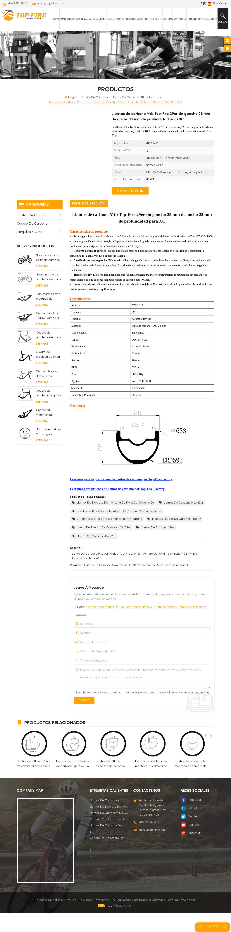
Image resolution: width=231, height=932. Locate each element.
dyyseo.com (188, 919)
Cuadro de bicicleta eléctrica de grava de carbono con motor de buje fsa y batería (49, 354)
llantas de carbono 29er (157, 546)
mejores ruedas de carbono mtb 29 (176, 538)
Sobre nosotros (136, 37)
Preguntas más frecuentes (199, 37)
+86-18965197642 (17, 3)
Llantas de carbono (92, 37)
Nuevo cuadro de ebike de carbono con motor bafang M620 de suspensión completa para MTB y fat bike (48, 277)
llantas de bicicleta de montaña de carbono (109, 826)
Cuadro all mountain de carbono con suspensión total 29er (47, 432)
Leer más (42, 285)
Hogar (53, 37)
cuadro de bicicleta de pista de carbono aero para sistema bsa (48, 374)
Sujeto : (140, 630)
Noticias (165, 37)
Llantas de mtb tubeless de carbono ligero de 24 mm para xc (72, 783)
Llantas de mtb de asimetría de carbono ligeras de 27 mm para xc (112, 783)
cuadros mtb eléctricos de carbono (109, 838)
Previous (206, 741)
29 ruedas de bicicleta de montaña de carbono (109, 538)
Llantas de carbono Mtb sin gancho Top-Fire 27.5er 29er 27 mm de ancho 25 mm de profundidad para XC (49, 451)
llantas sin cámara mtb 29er (96, 555)
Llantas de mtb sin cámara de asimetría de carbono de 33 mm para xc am (34, 783)
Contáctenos (130, 210)
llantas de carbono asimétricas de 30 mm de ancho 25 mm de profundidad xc (136, 584)
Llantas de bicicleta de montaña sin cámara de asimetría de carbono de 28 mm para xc (152, 783)
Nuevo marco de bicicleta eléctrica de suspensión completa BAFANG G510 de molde (48, 296)
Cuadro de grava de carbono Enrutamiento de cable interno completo (47, 393)
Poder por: (181, 919)
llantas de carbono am (106, 844)
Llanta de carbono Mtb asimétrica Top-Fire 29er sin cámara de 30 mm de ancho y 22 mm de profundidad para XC (134, 575)
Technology (153, 37)
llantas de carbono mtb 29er (183, 521)
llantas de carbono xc (105, 819)
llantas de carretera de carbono (109, 832)
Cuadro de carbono (69, 37)
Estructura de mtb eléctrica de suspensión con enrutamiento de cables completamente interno (48, 316)
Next (211, 741)
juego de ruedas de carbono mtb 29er (104, 546)
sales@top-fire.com (50, 3)
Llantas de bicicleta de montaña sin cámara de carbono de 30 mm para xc (191, 783)
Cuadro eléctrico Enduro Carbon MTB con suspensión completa (49, 335)
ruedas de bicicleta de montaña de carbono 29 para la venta (119, 530)
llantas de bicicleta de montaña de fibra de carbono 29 (115, 521)
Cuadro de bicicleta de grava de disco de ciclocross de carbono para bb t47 (48, 413)
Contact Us (177, 37)
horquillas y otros (115, 37)
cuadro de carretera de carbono (109, 857)
